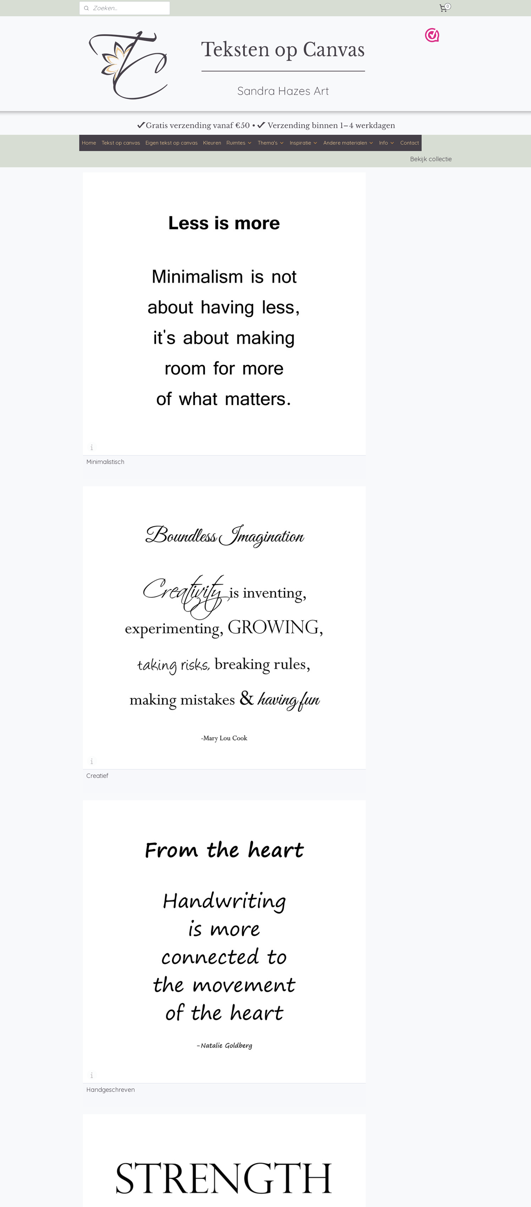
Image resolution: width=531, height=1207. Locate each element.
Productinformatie (252, 1093)
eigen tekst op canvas (148, 708)
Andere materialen (348, 143)
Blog (162, 1116)
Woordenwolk (106, 381)
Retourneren (394, 1101)
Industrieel (380, 264)
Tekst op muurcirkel (179, 1145)
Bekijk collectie (431, 159)
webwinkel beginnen (283, 1194)
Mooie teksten (173, 1108)
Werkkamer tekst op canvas (114, 1153)
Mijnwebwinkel (340, 1194)
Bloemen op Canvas (329, 1154)
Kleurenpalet (171, 1078)
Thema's (271, 143)
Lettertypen (170, 1086)
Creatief (190, 264)
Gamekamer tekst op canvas (115, 1160)
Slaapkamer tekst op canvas (115, 1130)
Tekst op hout (172, 1160)
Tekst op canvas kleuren (110, 1093)
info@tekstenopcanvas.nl (334, 1086)
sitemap (246, 1194)
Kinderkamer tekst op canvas (116, 1145)
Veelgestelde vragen (255, 1101)
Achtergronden (174, 1101)
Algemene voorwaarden (408, 1086)
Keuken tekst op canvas (109, 1138)
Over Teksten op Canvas (259, 1108)
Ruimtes (239, 143)
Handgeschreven (297, 264)
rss (259, 1194)
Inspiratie (304, 143)
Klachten (391, 1109)
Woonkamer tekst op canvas (115, 1122)
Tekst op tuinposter (178, 1153)
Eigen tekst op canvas (172, 143)
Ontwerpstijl (171, 1093)
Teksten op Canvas (327, 1147)
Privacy (389, 1094)
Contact (409, 143)
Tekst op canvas (121, 143)
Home (89, 143)
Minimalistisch (105, 264)
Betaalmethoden (251, 1086)
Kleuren (212, 143)
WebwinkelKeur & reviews (409, 1117)
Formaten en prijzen (254, 1078)
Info (387, 143)
